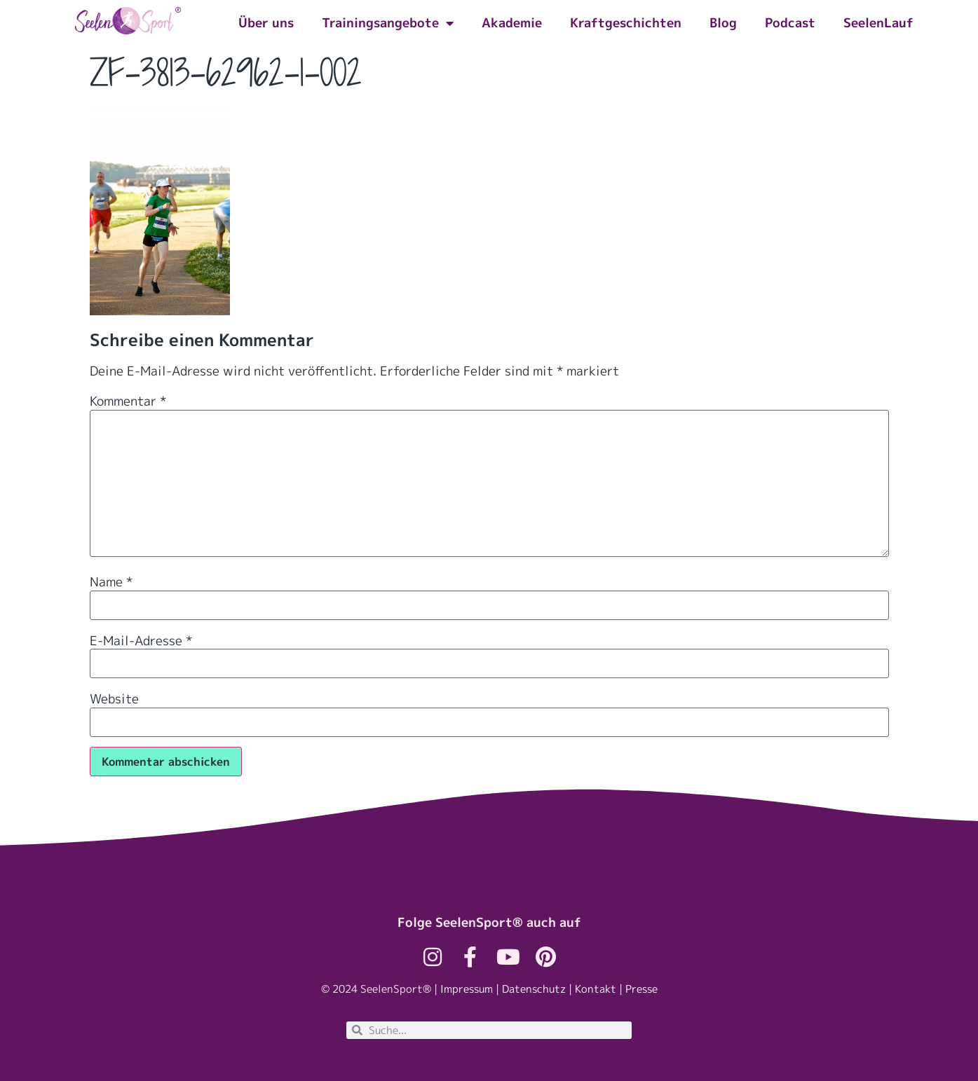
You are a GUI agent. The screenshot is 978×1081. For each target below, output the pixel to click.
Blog (723, 23)
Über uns (266, 23)
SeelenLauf (878, 23)
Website (114, 699)
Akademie (512, 23)
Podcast (790, 23)
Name (111, 582)
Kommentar (128, 401)
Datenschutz (534, 989)
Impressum (466, 989)
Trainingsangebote (388, 23)
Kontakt (595, 989)
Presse (641, 989)
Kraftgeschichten (625, 23)
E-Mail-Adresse (141, 641)
